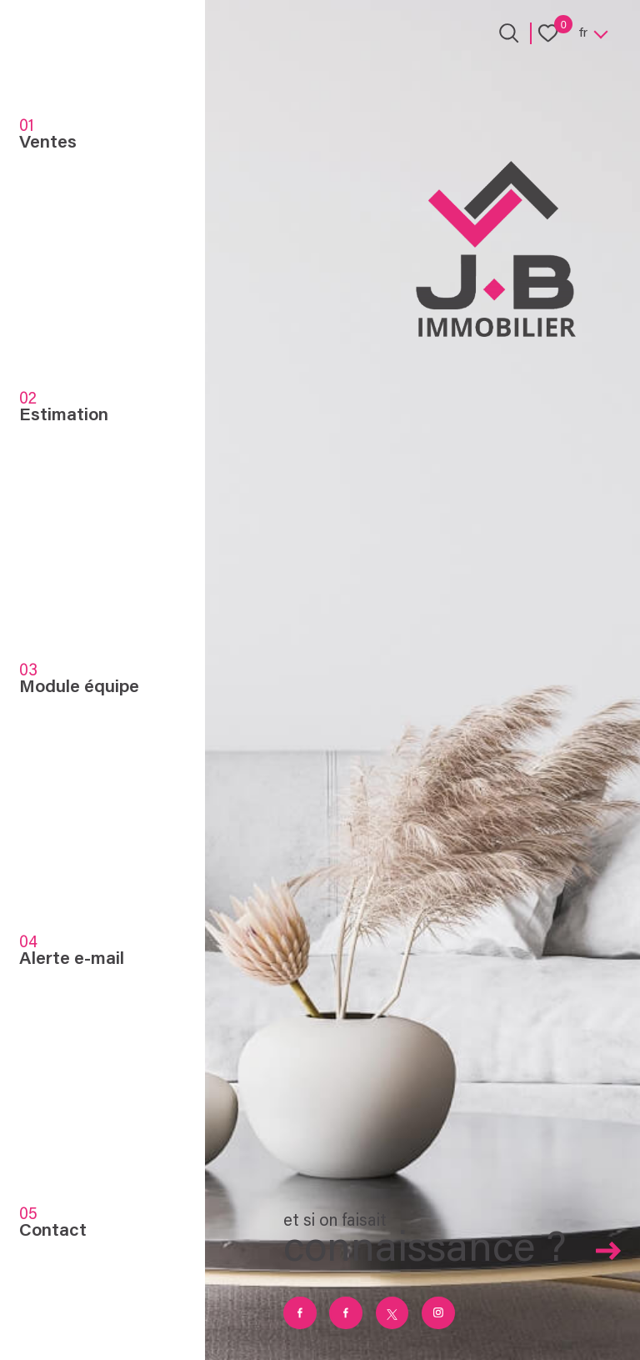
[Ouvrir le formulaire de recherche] (508, 33)
